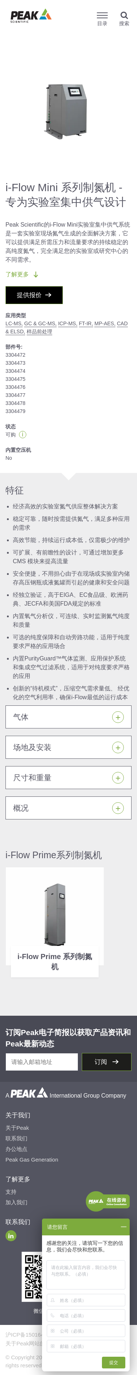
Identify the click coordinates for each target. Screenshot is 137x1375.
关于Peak (17, 1128)
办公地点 (16, 1149)
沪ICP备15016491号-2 (32, 1335)
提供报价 (29, 295)
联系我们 (16, 1138)
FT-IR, (86, 323)
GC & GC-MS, (40, 323)
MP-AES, (104, 323)
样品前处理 (39, 331)
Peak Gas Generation (31, 1159)
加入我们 (16, 1202)
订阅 (102, 1061)
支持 (10, 1192)
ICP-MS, (67, 323)
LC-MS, (14, 323)
